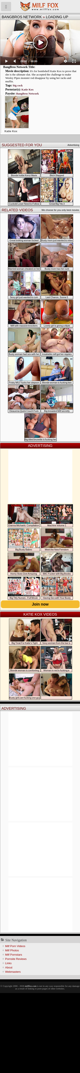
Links (8, 963)
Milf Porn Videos (15, 946)
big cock (18, 85)
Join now (40, 604)
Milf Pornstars (13, 954)
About (8, 967)
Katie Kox (28, 89)
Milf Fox (40, 6)
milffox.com (30, 986)
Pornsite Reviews (15, 959)
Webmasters (13, 971)
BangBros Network (22, 17)
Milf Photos (12, 950)
